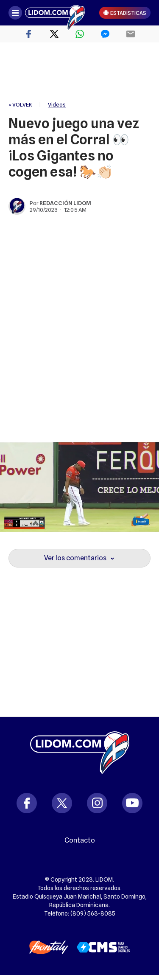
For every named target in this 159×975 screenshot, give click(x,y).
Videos (57, 104)
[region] (80, 72)
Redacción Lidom (65, 202)
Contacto (79, 840)
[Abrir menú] (15, 13)
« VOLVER (20, 104)
